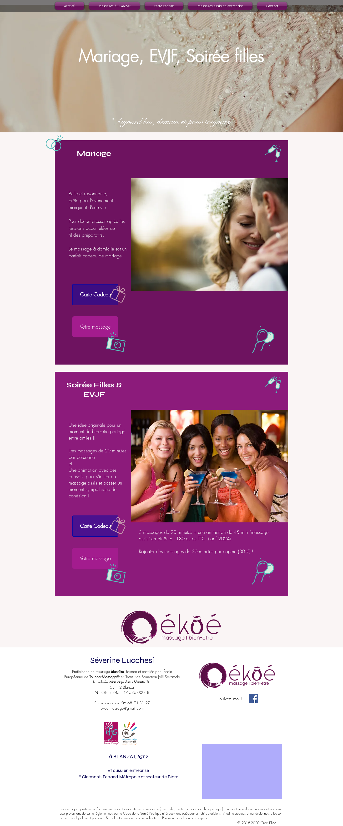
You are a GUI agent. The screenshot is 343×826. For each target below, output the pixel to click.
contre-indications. (149, 818)
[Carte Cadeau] (95, 294)
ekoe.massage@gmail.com (122, 708)
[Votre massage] (95, 326)
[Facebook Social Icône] (253, 698)
